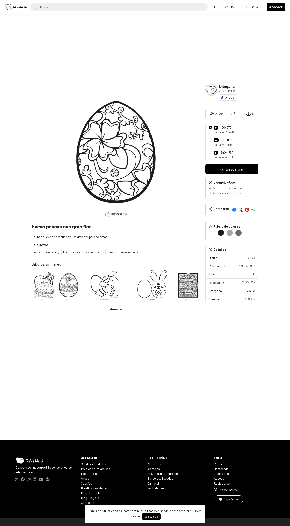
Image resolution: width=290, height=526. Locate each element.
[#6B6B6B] (238, 233)
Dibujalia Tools (90, 493)
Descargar (232, 169)
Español (227, 499)
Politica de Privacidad (95, 469)
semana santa (129, 252)
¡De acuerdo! (151, 516)
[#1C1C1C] (221, 233)
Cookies (86, 483)
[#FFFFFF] (212, 233)
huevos (112, 252)
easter (37, 252)
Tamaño (232, 299)
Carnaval (153, 483)
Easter (251, 290)
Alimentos (154, 464)
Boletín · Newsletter (94, 488)
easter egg (52, 252)
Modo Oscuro (225, 490)
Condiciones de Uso (94, 464)
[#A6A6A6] (230, 233)
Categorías (252, 7)
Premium (220, 464)
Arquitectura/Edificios (162, 473)
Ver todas (153, 488)
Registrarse (222, 483)
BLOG (216, 7)
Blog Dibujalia (90, 498)
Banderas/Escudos (160, 478)
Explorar (230, 7)
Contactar (87, 502)
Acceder (219, 478)
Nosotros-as (89, 473)
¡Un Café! (228, 97)
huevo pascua (71, 252)
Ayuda (85, 478)
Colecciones (222, 473)
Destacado (221, 469)
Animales (153, 469)
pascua (88, 252)
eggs (101, 252)
